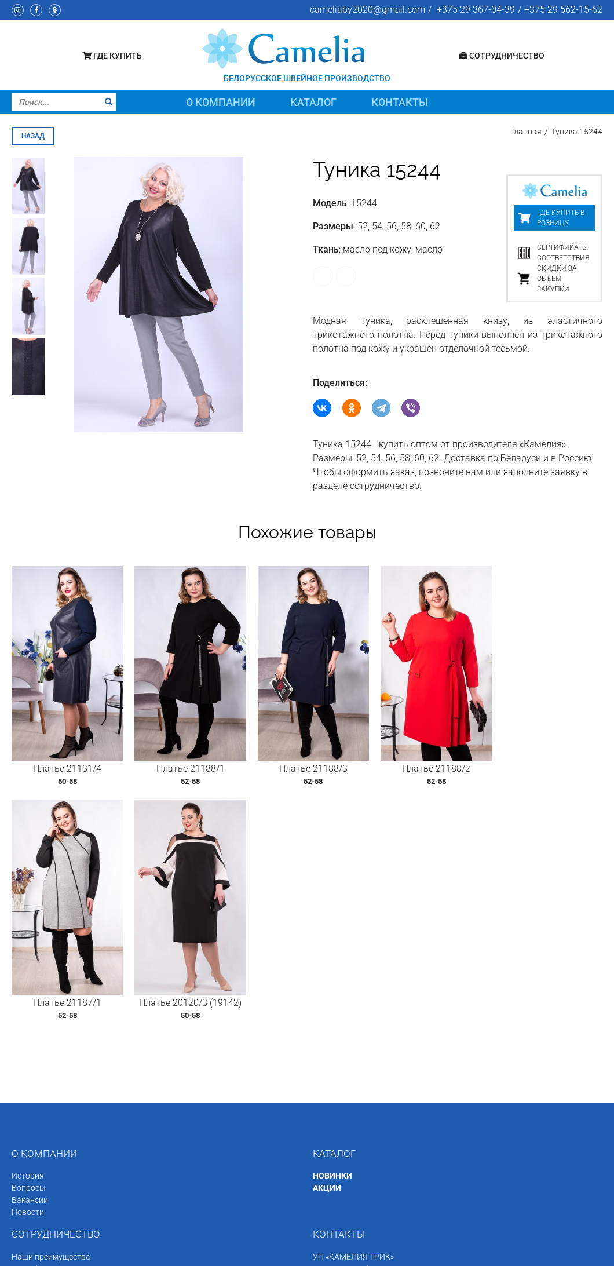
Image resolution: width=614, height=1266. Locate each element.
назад (33, 135)
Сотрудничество (501, 55)
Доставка (30, 1069)
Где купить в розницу (560, 217)
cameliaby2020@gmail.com (367, 9)
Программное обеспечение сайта (492, 1253)
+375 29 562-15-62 (563, 9)
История (28, 915)
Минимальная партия (53, 1044)
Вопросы (29, 927)
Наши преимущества (51, 996)
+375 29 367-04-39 (476, 9)
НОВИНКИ (332, 915)
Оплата (25, 1056)
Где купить (112, 55)
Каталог (313, 102)
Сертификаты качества (55, 1008)
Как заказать (37, 1032)
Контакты (399, 102)
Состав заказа (39, 1081)
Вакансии (30, 939)
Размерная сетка (44, 1020)
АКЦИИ (327, 927)
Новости (28, 952)
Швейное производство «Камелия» (113, 1253)
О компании (220, 102)
